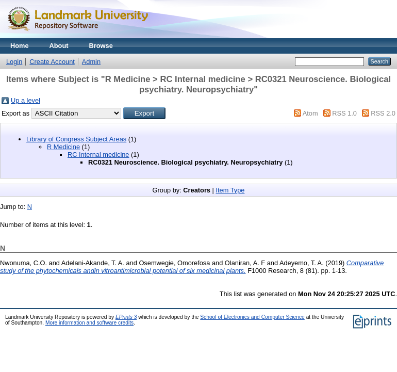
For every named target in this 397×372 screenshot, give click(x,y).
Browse (101, 46)
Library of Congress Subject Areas (76, 139)
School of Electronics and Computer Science (252, 317)
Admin (91, 62)
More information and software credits (89, 323)
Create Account (52, 62)
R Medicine (63, 147)
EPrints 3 (126, 317)
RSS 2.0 (383, 113)
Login (14, 62)
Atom (310, 113)
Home (19, 46)
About (59, 46)
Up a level (25, 100)
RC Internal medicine (98, 154)
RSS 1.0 (344, 113)
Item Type (230, 190)
